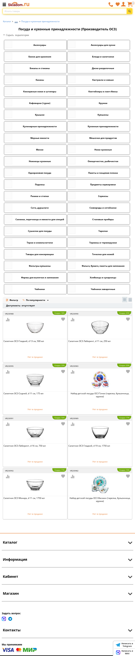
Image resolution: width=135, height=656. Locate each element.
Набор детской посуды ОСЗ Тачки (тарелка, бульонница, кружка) (100, 395)
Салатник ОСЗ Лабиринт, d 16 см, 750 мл (25, 445)
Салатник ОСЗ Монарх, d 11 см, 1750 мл (24, 498)
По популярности (34, 300)
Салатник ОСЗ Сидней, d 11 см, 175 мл (23, 393)
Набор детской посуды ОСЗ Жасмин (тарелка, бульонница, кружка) (100, 500)
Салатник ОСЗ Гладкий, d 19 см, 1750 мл (89, 445)
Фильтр (12, 300)
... (16, 20)
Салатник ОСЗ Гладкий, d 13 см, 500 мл (24, 341)
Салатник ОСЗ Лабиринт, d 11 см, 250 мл (89, 341)
